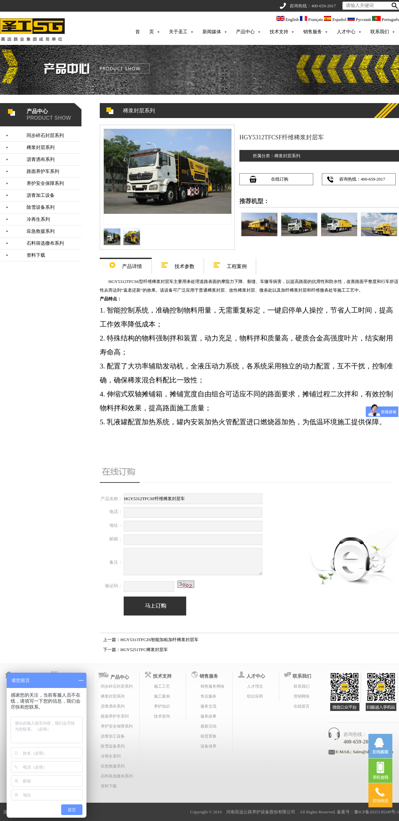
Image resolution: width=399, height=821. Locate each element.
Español (335, 19)
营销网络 (302, 696)
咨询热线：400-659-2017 (362, 179)
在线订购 (279, 179)
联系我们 (379, 31)
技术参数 (178, 264)
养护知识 (162, 706)
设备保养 (208, 746)
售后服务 (208, 696)
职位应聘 (255, 696)
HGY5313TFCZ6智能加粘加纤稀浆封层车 (159, 639)
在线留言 (302, 706)
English (288, 19)
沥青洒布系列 (41, 159)
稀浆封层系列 (41, 147)
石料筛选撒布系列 (45, 243)
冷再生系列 (38, 219)
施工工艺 (162, 686)
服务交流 (208, 706)
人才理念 (255, 686)
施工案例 (162, 696)
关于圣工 (178, 31)
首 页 (144, 31)
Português (385, 19)
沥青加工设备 (41, 195)
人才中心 (346, 31)
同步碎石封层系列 (45, 135)
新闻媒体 (211, 31)
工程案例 (230, 264)
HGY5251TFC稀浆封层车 (144, 649)
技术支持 (279, 31)
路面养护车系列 (43, 171)
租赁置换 (208, 736)
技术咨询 (162, 716)
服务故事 (208, 716)
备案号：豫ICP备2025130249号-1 (368, 811)
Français (312, 19)
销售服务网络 (212, 686)
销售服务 (312, 31)
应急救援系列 (41, 231)
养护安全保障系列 (45, 183)
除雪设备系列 (41, 207)
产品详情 (125, 264)
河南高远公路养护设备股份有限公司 (260, 811)
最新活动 (208, 726)
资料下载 (36, 255)
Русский (359, 19)
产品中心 (245, 31)
